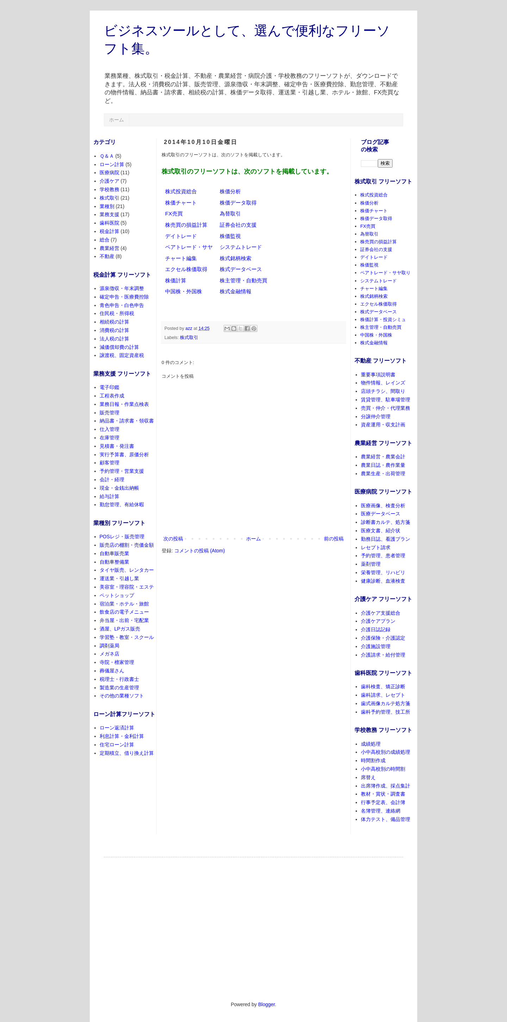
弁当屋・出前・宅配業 (124, 620)
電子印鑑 (109, 387)
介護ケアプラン (378, 621)
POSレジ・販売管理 (122, 536)
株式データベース (241, 269)
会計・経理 (112, 479)
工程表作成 (112, 396)
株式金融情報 (235, 291)
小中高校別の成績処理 (385, 752)
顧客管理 (109, 462)
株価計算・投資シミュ (383, 319)
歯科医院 (109, 223)
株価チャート (181, 203)
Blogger (266, 1004)
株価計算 (175, 280)
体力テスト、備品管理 (385, 819)
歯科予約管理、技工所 (385, 712)
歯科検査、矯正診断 (383, 686)
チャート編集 (181, 258)
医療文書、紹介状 (380, 530)
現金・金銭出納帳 (119, 488)
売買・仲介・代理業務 (385, 408)
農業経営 (109, 248)
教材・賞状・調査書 (383, 794)
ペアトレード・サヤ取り (385, 272)
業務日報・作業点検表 (124, 404)
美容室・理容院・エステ (127, 587)
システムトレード (241, 247)
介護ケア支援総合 (380, 613)
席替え (368, 777)
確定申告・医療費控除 (124, 297)
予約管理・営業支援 (122, 471)
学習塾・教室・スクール (127, 637)
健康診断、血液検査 (383, 581)
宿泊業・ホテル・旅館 (124, 604)
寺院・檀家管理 (117, 662)
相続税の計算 (114, 322)
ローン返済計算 (117, 728)
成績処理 (371, 744)
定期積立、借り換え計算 (127, 753)
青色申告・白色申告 (122, 305)
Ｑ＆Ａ (107, 156)
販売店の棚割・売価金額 (127, 545)
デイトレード (181, 236)
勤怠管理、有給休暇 (122, 504)
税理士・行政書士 (119, 679)
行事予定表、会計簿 (383, 802)
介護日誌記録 (375, 629)
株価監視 (230, 236)
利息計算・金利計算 (122, 736)
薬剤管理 (371, 564)
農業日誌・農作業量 (383, 465)
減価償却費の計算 (119, 347)
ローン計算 (112, 164)
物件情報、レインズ (383, 382)
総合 (104, 240)
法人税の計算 (114, 338)
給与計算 (109, 496)
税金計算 (109, 231)
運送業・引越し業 (119, 578)
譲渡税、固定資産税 (122, 355)
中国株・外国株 (183, 291)
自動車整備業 (114, 562)
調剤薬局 (109, 645)
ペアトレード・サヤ (189, 247)
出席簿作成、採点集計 (385, 786)
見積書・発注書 (117, 446)
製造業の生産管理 (119, 687)
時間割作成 (373, 760)
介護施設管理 (375, 646)
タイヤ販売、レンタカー (127, 570)
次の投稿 (173, 538)
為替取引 (230, 214)
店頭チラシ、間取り (383, 391)
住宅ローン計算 (117, 744)
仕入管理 (109, 429)
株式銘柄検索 (235, 258)
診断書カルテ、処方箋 (385, 522)
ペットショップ (117, 595)
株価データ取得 (238, 203)
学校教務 (109, 189)
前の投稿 (334, 538)
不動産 (107, 256)
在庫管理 (109, 437)
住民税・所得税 (117, 313)
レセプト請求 (375, 547)
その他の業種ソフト (122, 695)
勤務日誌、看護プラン (385, 539)
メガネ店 (109, 654)
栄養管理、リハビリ (383, 572)
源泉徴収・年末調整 (122, 288)
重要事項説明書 (378, 374)
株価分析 (230, 191)
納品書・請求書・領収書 (127, 421)
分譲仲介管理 (375, 416)
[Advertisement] (253, 924)
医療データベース (380, 513)
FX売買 (174, 214)
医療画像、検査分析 (383, 505)
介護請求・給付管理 (383, 655)
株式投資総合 (181, 191)
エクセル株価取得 (186, 269)
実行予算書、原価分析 (124, 454)
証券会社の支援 (238, 225)
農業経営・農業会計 (383, 456)
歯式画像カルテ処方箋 (385, 703)
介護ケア (109, 181)
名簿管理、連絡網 (380, 811)
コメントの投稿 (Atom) (199, 550)
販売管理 (109, 412)
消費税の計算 (114, 330)
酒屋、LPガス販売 (120, 629)
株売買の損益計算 (186, 225)
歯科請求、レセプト (383, 695)
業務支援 (109, 214)
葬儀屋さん (112, 670)
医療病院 (109, 172)
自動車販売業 (114, 553)
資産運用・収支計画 (383, 424)
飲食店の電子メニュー (124, 612)
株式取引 (189, 337)
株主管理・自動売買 (243, 280)
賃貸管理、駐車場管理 (385, 399)
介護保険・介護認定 (383, 638)
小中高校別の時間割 (383, 769)
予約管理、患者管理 (383, 555)
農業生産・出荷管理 (383, 473)
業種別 (107, 206)
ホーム (116, 120)
